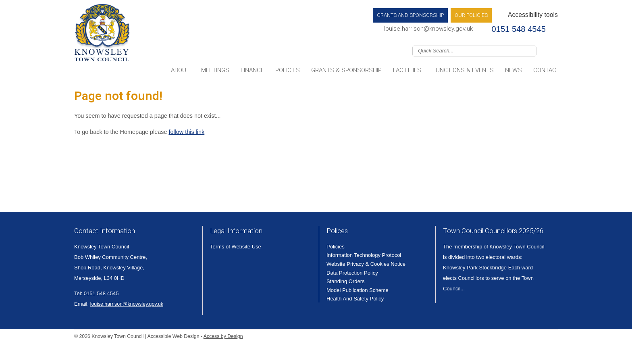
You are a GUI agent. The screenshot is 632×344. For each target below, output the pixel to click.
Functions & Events (463, 70)
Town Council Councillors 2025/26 (493, 231)
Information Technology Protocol (363, 255)
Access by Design (223, 336)
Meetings (215, 70)
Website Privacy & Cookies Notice (365, 264)
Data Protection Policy (352, 273)
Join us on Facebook (554, 50)
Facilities (407, 70)
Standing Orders (345, 281)
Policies (287, 70)
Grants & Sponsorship (346, 70)
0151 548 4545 (518, 29)
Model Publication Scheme (357, 290)
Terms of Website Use (235, 247)
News (513, 70)
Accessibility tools (533, 14)
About (180, 70)
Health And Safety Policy (355, 299)
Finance (252, 70)
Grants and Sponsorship (410, 15)
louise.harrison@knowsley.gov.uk (428, 28)
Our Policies (471, 15)
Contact (546, 70)
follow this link (186, 132)
